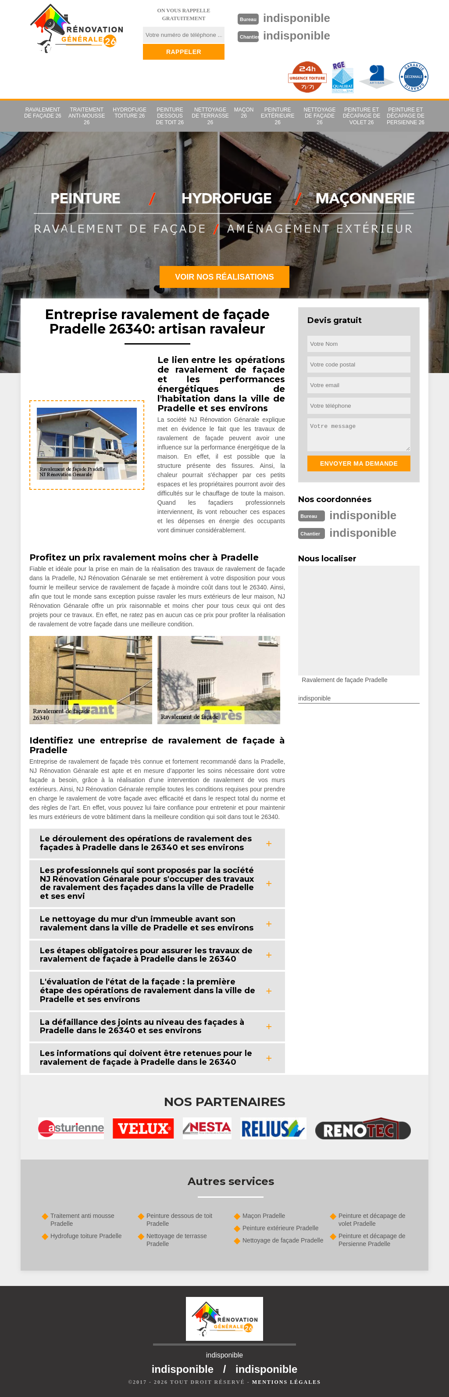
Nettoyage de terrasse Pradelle (176, 1239)
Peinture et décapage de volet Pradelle (372, 1219)
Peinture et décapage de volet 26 (362, 116)
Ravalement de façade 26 (42, 113)
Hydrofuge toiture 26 (129, 113)
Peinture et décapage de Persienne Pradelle (372, 1239)
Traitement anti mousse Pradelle (82, 1219)
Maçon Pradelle (263, 1215)
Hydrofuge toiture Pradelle (86, 1235)
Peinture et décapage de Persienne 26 (405, 116)
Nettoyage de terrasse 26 (210, 116)
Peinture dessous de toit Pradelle (179, 1219)
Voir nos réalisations (224, 277)
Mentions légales (286, 1382)
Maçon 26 (244, 113)
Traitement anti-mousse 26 (86, 116)
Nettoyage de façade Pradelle (282, 1240)
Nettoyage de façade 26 (320, 116)
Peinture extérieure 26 (278, 116)
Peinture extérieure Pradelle (280, 1228)
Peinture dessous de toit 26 (170, 116)
